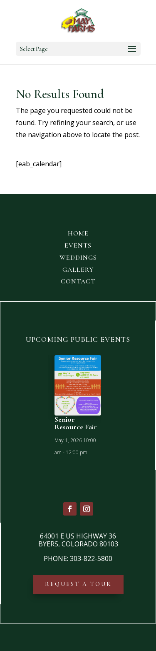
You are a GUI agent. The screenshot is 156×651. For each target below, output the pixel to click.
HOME (78, 233)
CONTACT (78, 281)
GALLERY (78, 269)
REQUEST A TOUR (78, 584)
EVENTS (78, 245)
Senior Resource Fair (75, 423)
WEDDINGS (78, 257)
